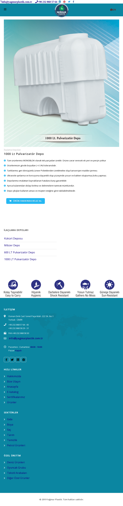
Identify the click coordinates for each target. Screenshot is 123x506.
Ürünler (11, 402)
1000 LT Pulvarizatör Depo (20, 259)
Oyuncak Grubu (16, 467)
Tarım (10, 435)
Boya (10, 424)
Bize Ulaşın (13, 381)
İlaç (9, 429)
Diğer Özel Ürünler (18, 478)
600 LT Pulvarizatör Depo (19, 252)
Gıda (9, 419)
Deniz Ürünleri (16, 462)
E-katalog (13, 392)
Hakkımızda (14, 376)
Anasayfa (12, 386)
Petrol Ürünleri (16, 445)
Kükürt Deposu (13, 238)
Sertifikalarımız (16, 397)
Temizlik (12, 440)
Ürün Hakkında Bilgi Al (25, 201)
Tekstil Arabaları (17, 473)
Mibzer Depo (12, 245)
